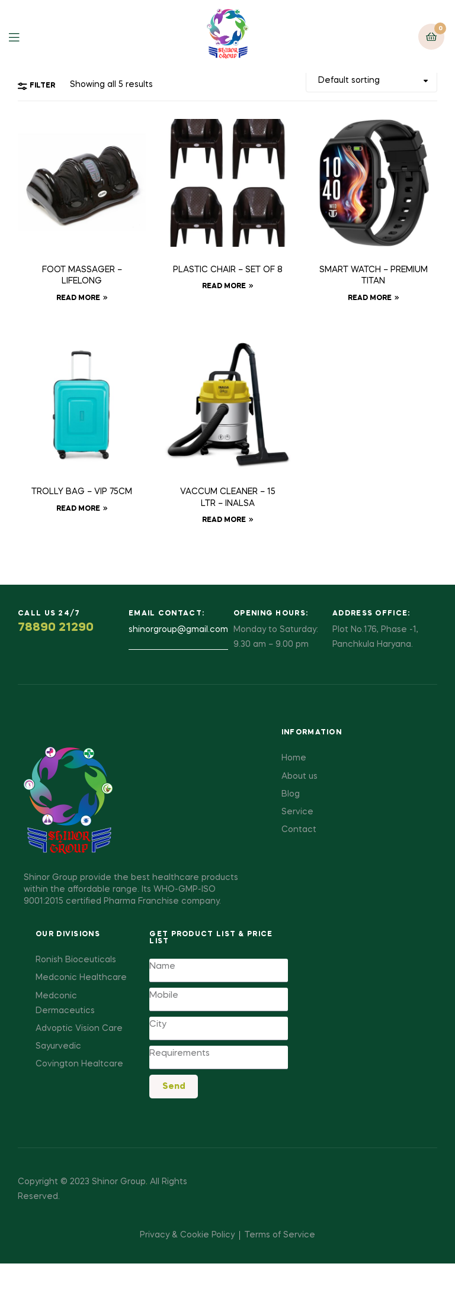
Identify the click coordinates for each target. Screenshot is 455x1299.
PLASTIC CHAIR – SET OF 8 (228, 270)
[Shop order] (371, 80)
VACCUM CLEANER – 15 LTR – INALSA (227, 498)
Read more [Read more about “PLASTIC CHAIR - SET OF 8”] (224, 286)
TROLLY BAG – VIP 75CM (81, 492)
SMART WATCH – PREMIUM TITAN (373, 276)
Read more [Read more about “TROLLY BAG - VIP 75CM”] (78, 508)
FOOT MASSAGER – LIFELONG (82, 276)
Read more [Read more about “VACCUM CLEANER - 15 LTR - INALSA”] (224, 520)
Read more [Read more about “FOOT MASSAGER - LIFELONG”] (78, 298)
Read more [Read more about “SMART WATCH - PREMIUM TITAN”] (370, 298)
